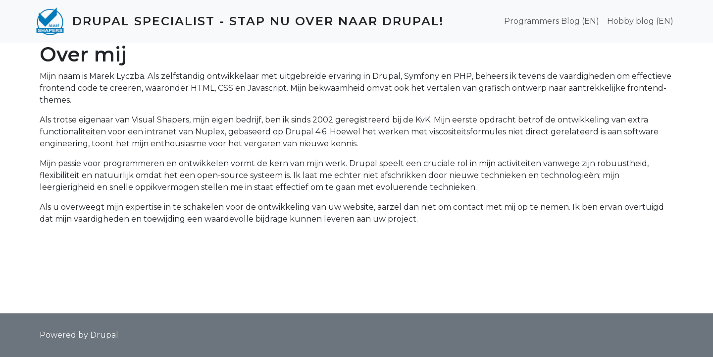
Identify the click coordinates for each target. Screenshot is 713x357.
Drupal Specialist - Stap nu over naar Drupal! (258, 21)
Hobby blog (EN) (640, 21)
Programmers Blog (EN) (551, 21)
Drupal (104, 335)
